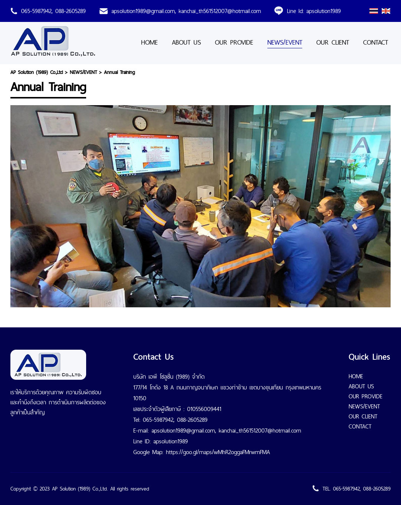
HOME (149, 42)
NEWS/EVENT (284, 42)
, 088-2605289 (69, 11)
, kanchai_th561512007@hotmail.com (218, 11)
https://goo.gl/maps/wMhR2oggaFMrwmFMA (218, 452)
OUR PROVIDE (234, 42)
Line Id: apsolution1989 (314, 11)
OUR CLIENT (332, 42)
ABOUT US (186, 42)
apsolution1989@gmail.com (143, 11)
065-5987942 (36, 11)
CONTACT (375, 42)
